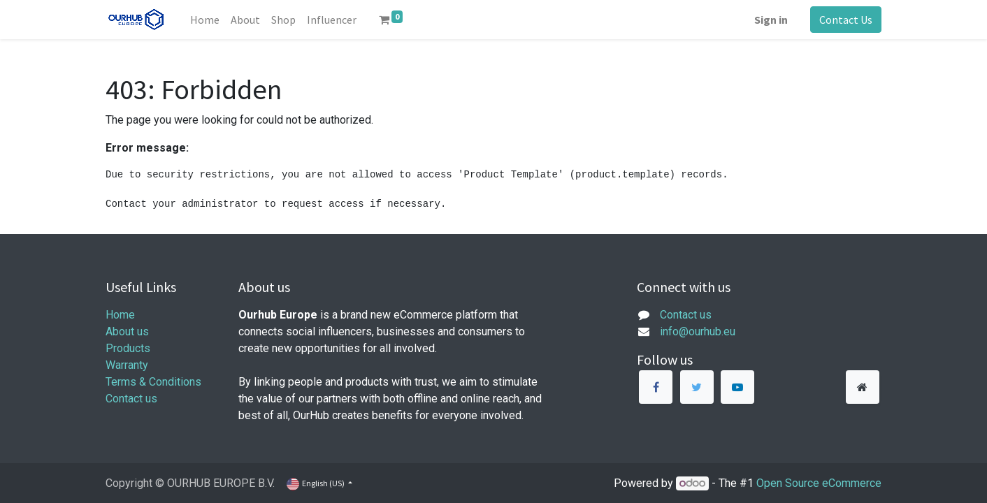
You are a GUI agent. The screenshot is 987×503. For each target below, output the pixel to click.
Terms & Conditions (153, 381)
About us (127, 331)
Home (120, 314)
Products (128, 348)
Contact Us (845, 20)
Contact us (131, 398)
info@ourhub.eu (697, 331)
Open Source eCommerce (818, 483)
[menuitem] (205, 20)
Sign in (771, 20)
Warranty (127, 365)
